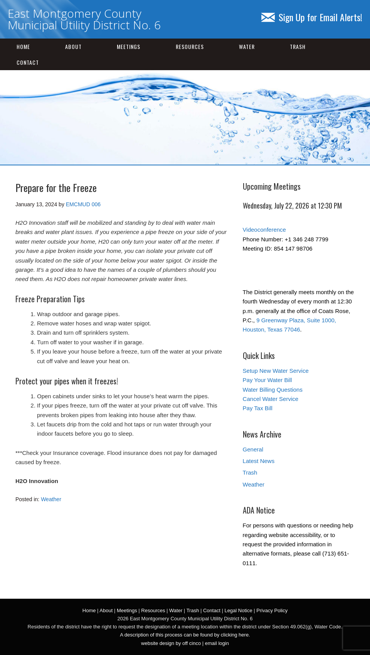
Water (247, 46)
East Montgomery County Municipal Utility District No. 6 (84, 19)
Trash (298, 46)
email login (217, 643)
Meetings (128, 46)
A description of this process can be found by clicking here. (185, 635)
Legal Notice (238, 610)
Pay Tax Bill (257, 408)
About (73, 46)
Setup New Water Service (276, 370)
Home (23, 46)
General (253, 449)
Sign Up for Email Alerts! (311, 17)
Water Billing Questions (273, 389)
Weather (51, 499)
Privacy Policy (272, 610)
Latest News (259, 461)
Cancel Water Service (271, 399)
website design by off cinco (171, 643)
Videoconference (264, 229)
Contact (28, 62)
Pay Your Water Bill (267, 380)
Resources (190, 46)
